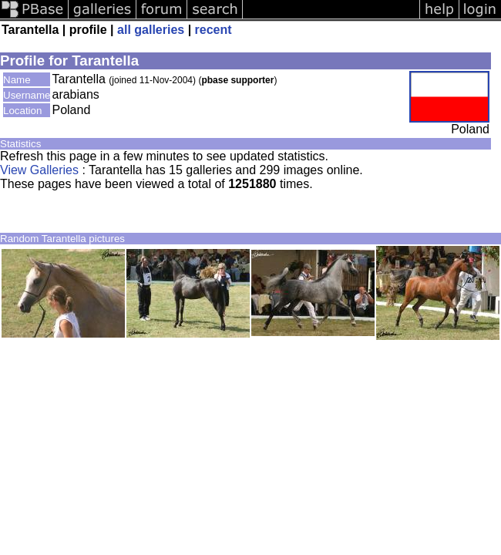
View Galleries (39, 170)
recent (213, 29)
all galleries (150, 29)
